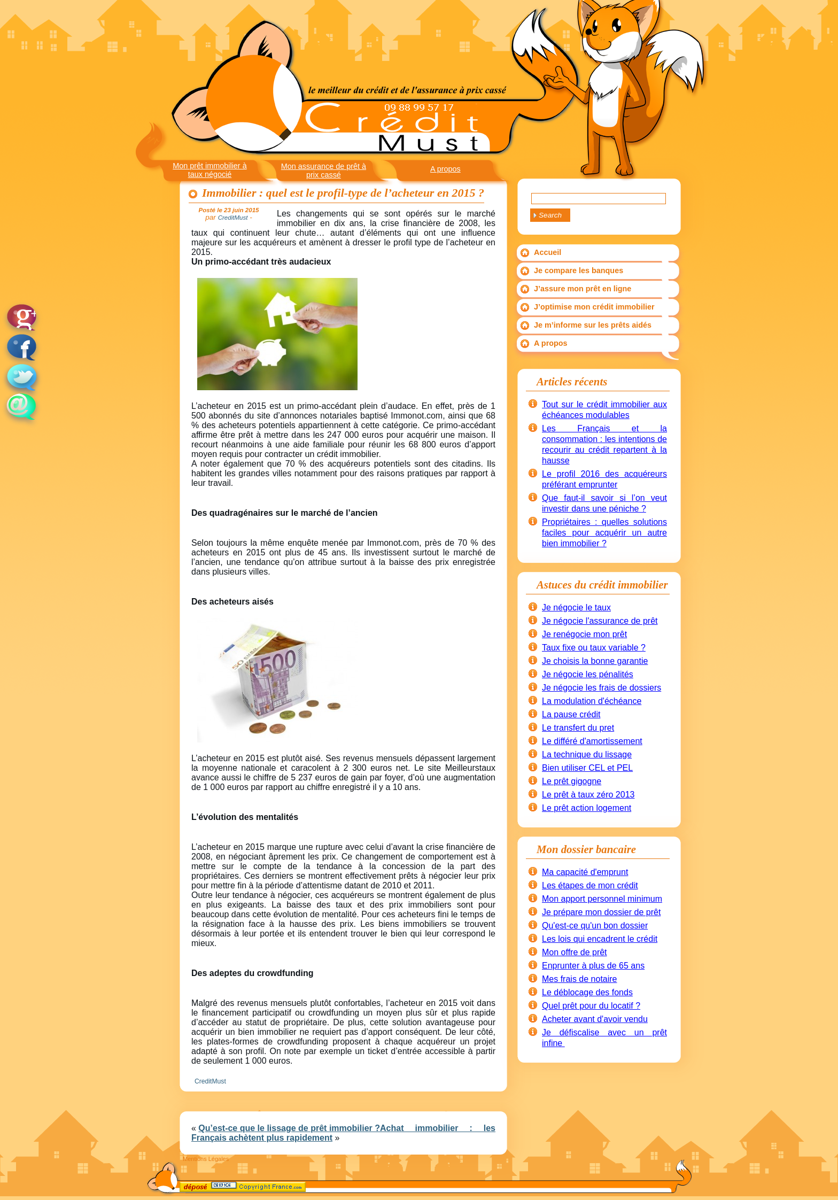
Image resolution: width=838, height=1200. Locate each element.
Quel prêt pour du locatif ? (591, 1005)
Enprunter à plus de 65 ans (593, 965)
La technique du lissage (587, 754)
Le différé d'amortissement (592, 741)
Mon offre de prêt (574, 952)
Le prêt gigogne (571, 781)
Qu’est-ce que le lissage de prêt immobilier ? (289, 1128)
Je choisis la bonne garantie (595, 660)
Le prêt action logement (586, 807)
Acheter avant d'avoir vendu (595, 1019)
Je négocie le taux (576, 607)
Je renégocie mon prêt (584, 634)
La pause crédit (571, 714)
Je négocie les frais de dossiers (601, 687)
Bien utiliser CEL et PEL (587, 767)
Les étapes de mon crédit (590, 885)
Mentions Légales (206, 1159)
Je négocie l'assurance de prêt (600, 620)
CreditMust (210, 1081)
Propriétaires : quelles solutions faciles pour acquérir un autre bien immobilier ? (604, 532)
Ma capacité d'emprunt (585, 872)
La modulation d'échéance (591, 701)
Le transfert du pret (578, 727)
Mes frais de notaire (579, 979)
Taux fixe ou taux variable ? (594, 647)
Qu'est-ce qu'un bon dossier (595, 925)
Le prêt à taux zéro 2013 (588, 794)
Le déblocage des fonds (587, 992)
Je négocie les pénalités (587, 674)
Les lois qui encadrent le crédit (599, 938)
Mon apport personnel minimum (602, 898)
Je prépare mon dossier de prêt (601, 912)
